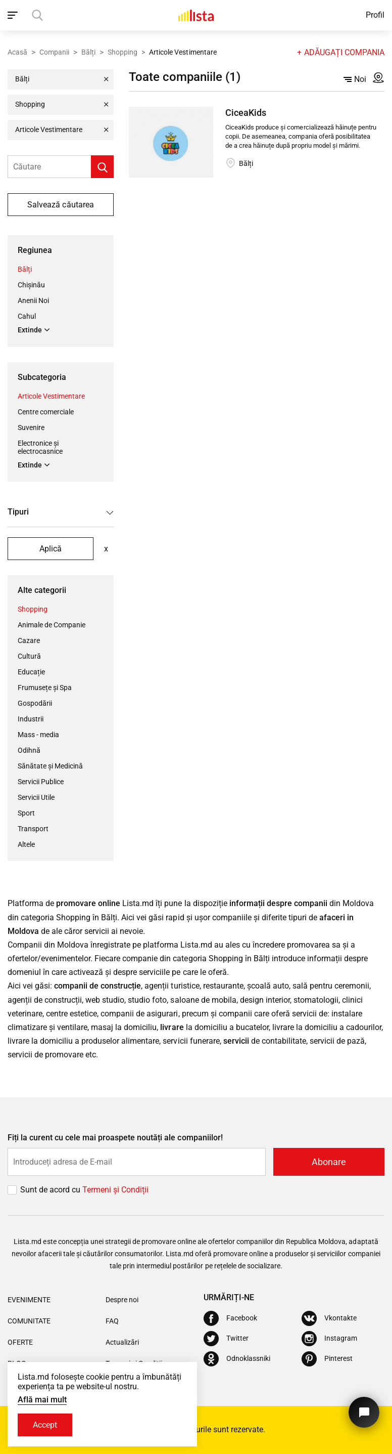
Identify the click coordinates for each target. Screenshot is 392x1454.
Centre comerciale (46, 412)
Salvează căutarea (60, 204)
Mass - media (38, 735)
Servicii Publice (41, 782)
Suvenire (31, 427)
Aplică (50, 548)
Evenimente (29, 1300)
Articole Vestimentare (51, 396)
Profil (375, 15)
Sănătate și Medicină (50, 766)
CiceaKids (245, 112)
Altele (26, 844)
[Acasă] (196, 15)
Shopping (122, 52)
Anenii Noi (33, 300)
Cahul (27, 316)
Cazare (29, 640)
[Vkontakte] (329, 1318)
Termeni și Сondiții (115, 1189)
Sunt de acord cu (51, 1189)
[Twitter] (226, 1338)
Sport (26, 813)
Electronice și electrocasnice (40, 447)
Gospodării (35, 703)
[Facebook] (230, 1318)
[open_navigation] (14, 15)
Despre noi (122, 1300)
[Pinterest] (327, 1358)
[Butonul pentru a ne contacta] (364, 1412)
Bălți (88, 52)
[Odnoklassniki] (237, 1358)
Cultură (29, 656)
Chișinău (31, 285)
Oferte (20, 1342)
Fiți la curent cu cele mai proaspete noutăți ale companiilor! (115, 1137)
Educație (31, 672)
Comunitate (29, 1321)
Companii (54, 52)
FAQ (112, 1321)
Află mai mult (42, 1399)
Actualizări (122, 1342)
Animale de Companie (51, 625)
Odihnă (29, 750)
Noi (355, 79)
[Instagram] (329, 1338)
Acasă (17, 52)
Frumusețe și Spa (45, 687)
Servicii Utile (36, 797)
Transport (33, 829)
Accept (45, 1425)
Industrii (30, 719)
